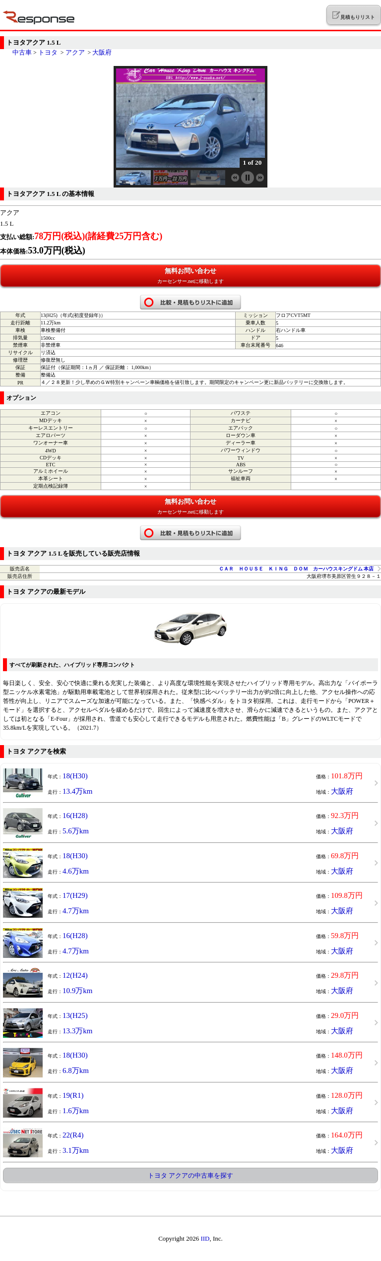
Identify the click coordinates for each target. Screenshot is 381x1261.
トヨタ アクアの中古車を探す (190, 1175)
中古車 (22, 52)
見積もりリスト (353, 15)
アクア (75, 52)
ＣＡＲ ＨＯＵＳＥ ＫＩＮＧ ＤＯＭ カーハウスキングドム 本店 (296, 568)
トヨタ (48, 52)
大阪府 (102, 52)
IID (204, 1238)
